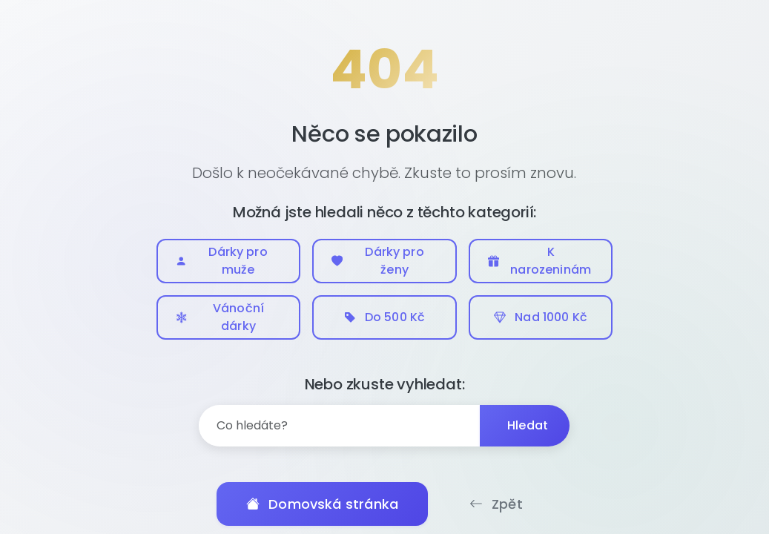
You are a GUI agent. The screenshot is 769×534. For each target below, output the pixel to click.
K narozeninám (539, 260)
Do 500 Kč (384, 317)
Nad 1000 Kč (540, 317)
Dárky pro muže (222, 260)
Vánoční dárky (220, 317)
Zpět (496, 504)
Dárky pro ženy (377, 260)
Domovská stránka (322, 504)
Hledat (527, 425)
